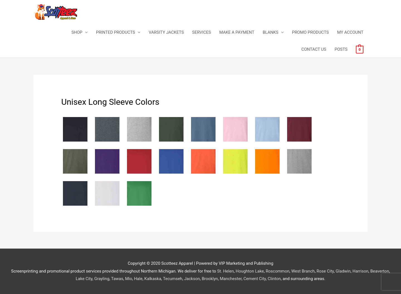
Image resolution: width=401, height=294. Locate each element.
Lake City (84, 278)
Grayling (101, 278)
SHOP (76, 32)
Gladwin (343, 271)
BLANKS (270, 32)
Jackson (192, 278)
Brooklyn (210, 278)
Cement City (254, 278)
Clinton (274, 278)
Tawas (117, 278)
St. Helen (225, 271)
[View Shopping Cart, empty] (359, 49)
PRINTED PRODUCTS (115, 32)
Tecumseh (172, 278)
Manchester (230, 278)
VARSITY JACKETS (166, 32)
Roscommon (277, 271)
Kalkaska (152, 278)
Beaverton (379, 271)
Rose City (325, 271)
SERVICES (201, 32)
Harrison (360, 271)
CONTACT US (313, 49)
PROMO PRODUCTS (310, 32)
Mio (128, 278)
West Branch (303, 271)
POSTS (340, 49)
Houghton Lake (250, 271)
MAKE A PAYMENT (236, 32)
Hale (138, 278)
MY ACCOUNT (350, 32)
